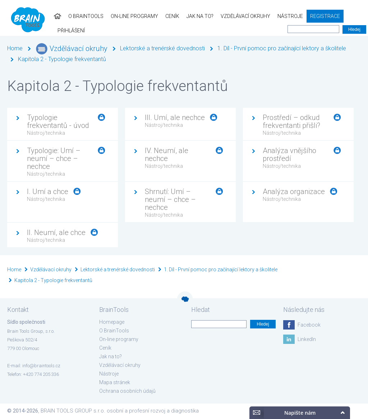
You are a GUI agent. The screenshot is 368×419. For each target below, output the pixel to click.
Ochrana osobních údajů (127, 391)
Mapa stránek (114, 382)
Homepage (111, 322)
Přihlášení (350, 16)
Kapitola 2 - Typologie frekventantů (62, 59)
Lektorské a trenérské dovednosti (162, 48)
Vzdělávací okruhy (235, 16)
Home (15, 48)
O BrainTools (75, 16)
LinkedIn (307, 339)
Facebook (309, 325)
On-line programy (124, 16)
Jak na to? (189, 16)
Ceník (162, 16)
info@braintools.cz (41, 365)
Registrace (315, 16)
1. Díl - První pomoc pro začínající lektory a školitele (281, 48)
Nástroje (280, 16)
